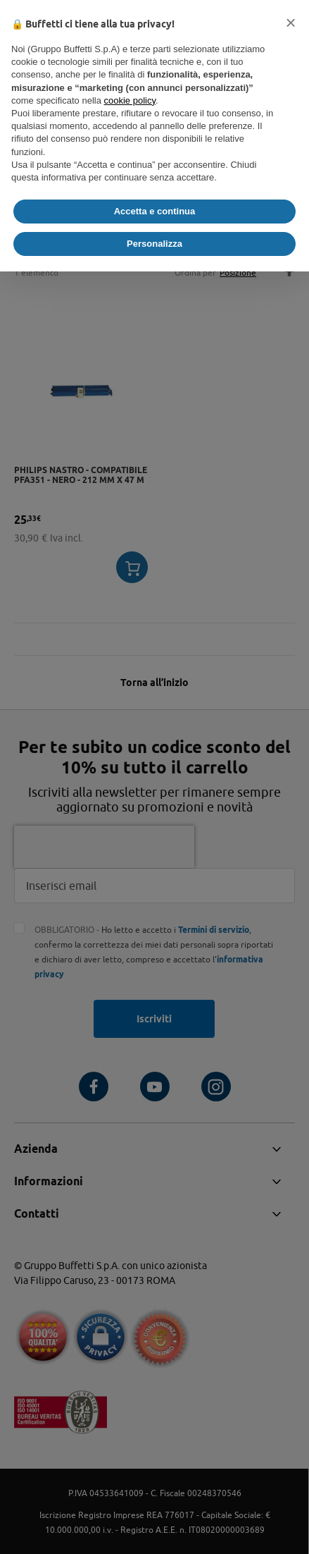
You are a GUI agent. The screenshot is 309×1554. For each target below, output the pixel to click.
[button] (290, 22)
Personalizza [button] (154, 243)
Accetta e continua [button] (155, 211)
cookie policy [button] (130, 100)
